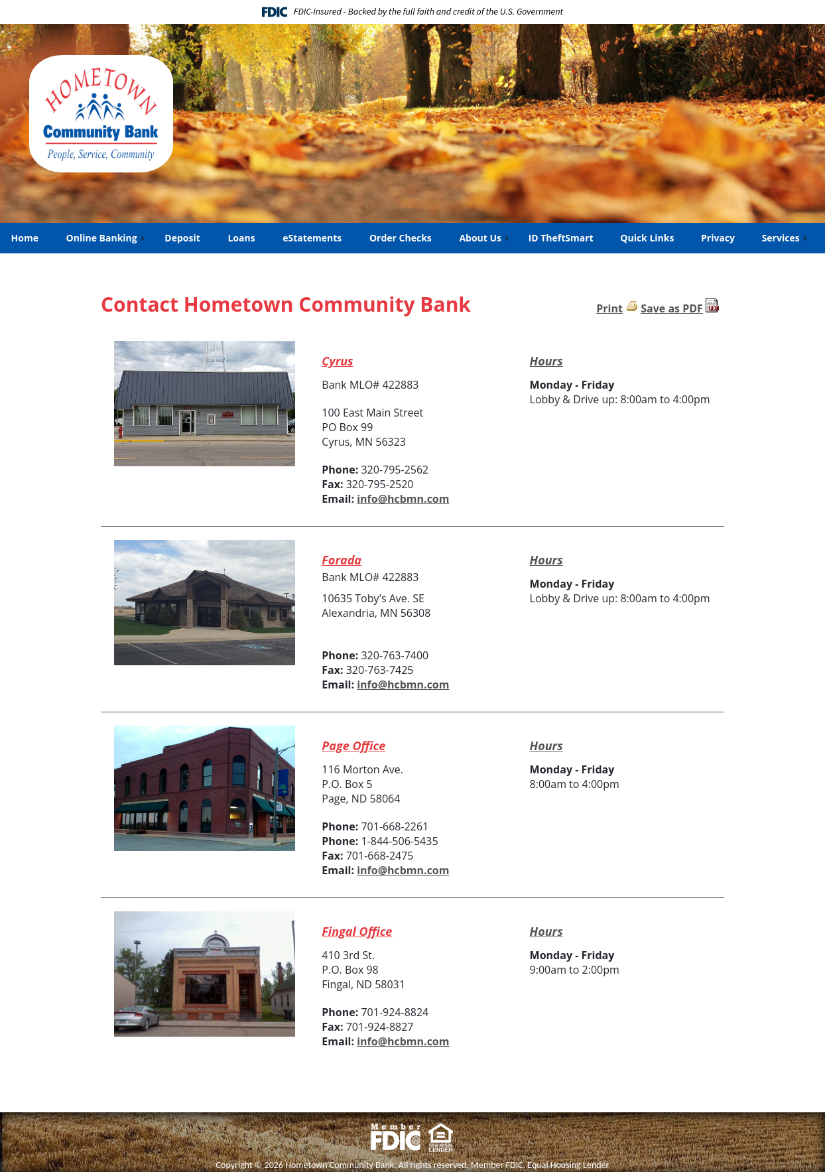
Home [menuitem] (24, 237)
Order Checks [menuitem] (400, 237)
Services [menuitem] (786, 237)
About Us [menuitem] (484, 237)
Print (609, 308)
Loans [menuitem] (241, 237)
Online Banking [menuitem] (106, 237)
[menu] (412, 238)
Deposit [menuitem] (182, 237)
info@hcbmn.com (403, 498)
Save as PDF (672, 308)
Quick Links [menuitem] (647, 237)
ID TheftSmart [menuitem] (561, 237)
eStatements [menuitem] (312, 237)
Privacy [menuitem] (718, 237)
